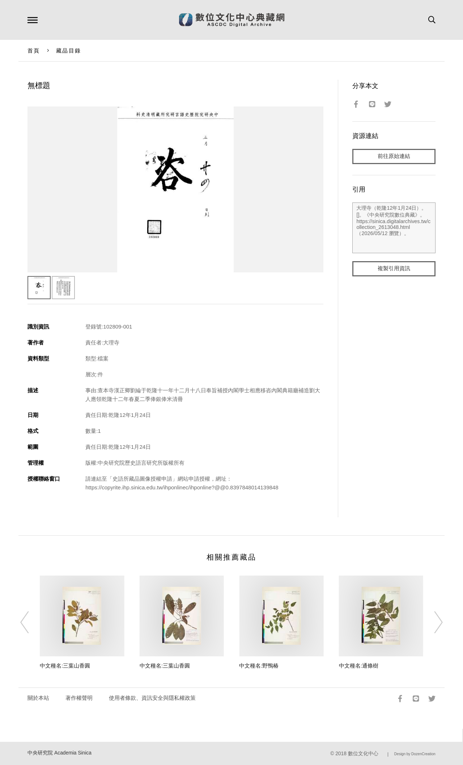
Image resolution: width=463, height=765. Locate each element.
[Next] (432, 622)
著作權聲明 (79, 698)
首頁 (33, 50)
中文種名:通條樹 (358, 665)
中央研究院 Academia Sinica (59, 753)
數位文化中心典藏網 (231, 20)
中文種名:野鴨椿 (259, 665)
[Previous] (31, 622)
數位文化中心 (363, 753)
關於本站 (38, 698)
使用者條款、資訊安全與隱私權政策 (152, 698)
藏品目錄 (68, 50)
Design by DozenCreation (415, 754)
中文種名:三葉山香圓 (65, 665)
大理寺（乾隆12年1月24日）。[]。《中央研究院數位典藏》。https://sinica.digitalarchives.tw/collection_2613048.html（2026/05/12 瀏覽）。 (393, 227)
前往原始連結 (394, 156)
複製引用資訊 (394, 269)
